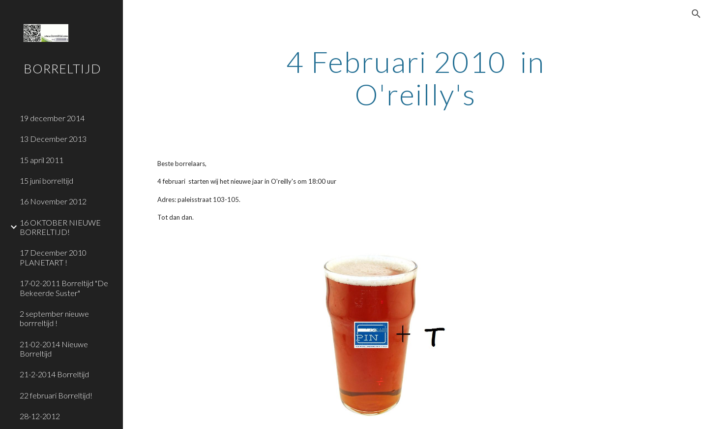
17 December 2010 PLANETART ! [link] (53, 257)
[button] (696, 14)
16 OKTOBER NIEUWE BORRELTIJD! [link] (60, 227)
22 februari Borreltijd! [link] (56, 395)
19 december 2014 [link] (52, 118)
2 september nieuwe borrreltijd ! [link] (54, 318)
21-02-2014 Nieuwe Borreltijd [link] (54, 348)
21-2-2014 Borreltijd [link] (54, 374)
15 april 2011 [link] (41, 160)
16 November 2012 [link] (53, 201)
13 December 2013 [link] (53, 138)
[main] (415, 77)
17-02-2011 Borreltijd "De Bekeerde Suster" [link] (64, 287)
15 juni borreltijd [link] (46, 180)
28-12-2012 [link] (40, 416)
